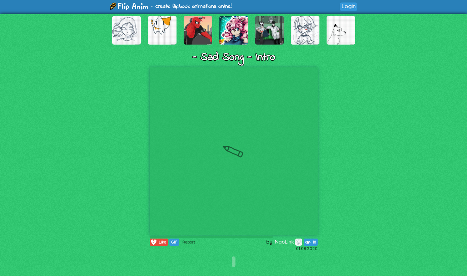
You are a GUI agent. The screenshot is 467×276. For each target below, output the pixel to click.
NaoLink (288, 242)
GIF (174, 242)
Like (158, 242)
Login (349, 6)
